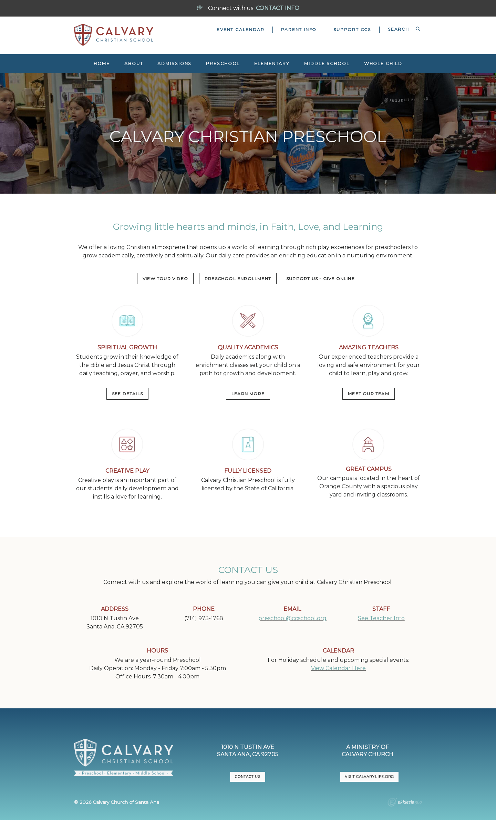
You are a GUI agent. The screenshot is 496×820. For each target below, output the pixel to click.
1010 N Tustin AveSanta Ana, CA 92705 (247, 751)
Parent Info (299, 29)
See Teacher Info (381, 618)
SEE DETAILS (127, 393)
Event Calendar (240, 29)
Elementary (272, 63)
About (133, 63)
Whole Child (383, 63)
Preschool (223, 63)
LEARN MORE (248, 393)
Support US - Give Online (320, 278)
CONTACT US (247, 777)
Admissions (174, 63)
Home (102, 63)
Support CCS (352, 29)
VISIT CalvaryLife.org (369, 777)
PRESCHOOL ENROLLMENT (238, 278)
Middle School (327, 63)
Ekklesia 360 (405, 803)
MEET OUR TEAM (368, 393)
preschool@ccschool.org (292, 618)
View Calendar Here (338, 668)
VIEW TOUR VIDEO (165, 278)
